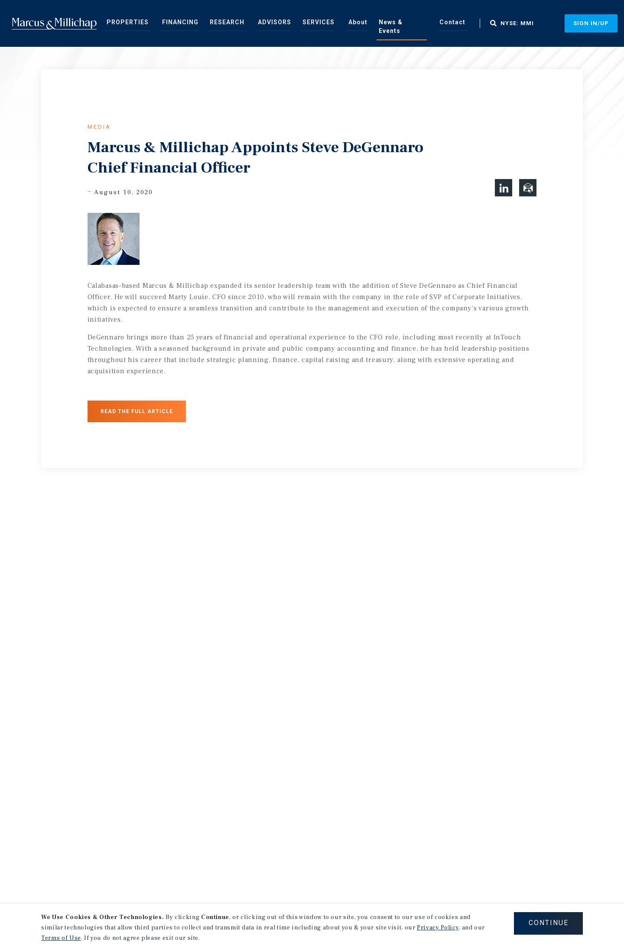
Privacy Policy (437, 928)
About (333, 23)
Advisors (258, 23)
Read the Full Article (137, 411)
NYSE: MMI (478, 23)
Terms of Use (61, 938)
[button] (503, 187)
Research (216, 23)
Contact (418, 23)
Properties (127, 23)
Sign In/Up (591, 23)
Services (298, 23)
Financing (174, 23)
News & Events (373, 23)
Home (54, 23)
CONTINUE (548, 923)
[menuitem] (127, 23)
